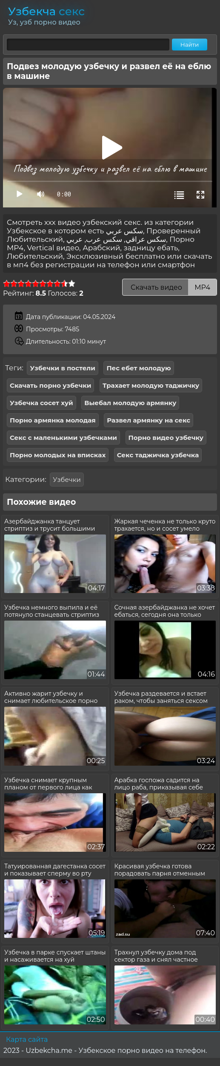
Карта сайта (27, 1039)
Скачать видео (170, 287)
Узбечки (66, 480)
